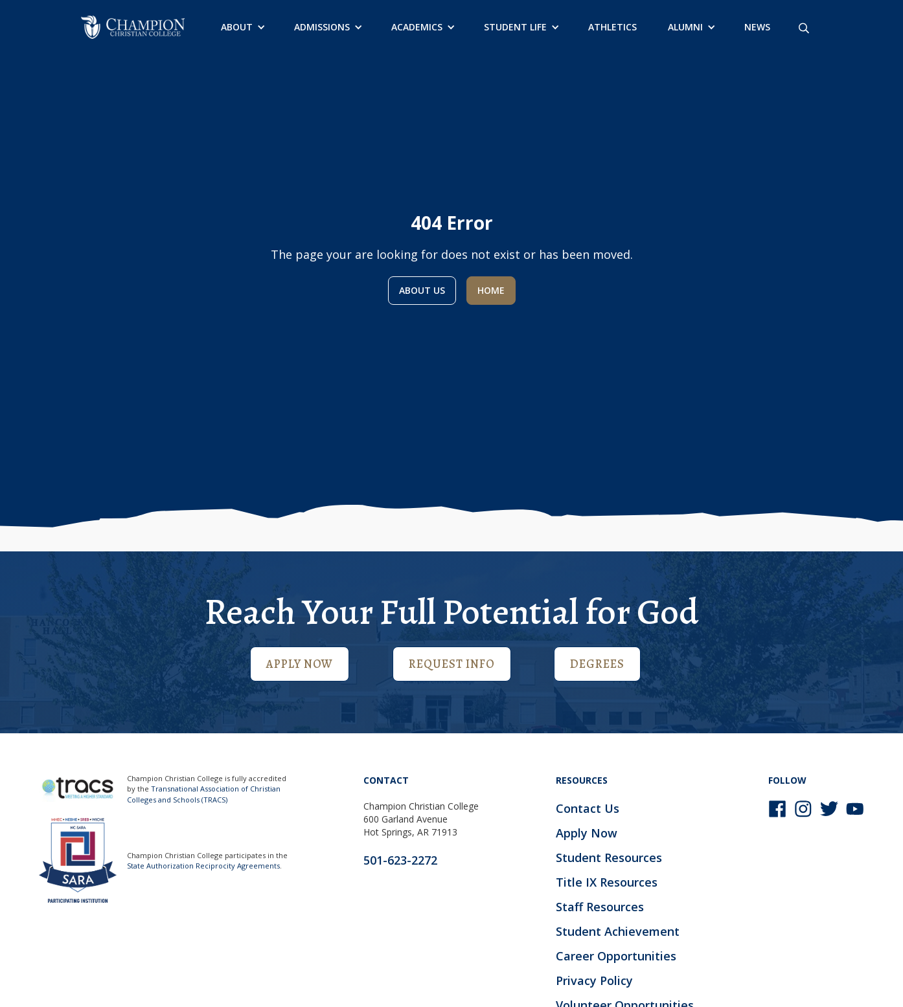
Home (491, 290)
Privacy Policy (594, 980)
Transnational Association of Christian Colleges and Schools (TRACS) (203, 794)
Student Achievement (618, 931)
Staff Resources (600, 906)
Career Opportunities (616, 956)
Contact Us (587, 808)
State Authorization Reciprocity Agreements (203, 865)
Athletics (612, 27)
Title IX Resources (606, 882)
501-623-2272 (400, 860)
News (757, 27)
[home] (133, 27)
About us (422, 290)
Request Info (452, 664)
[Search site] (804, 27)
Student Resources (609, 857)
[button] (242, 27)
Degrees (597, 664)
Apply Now (299, 664)
